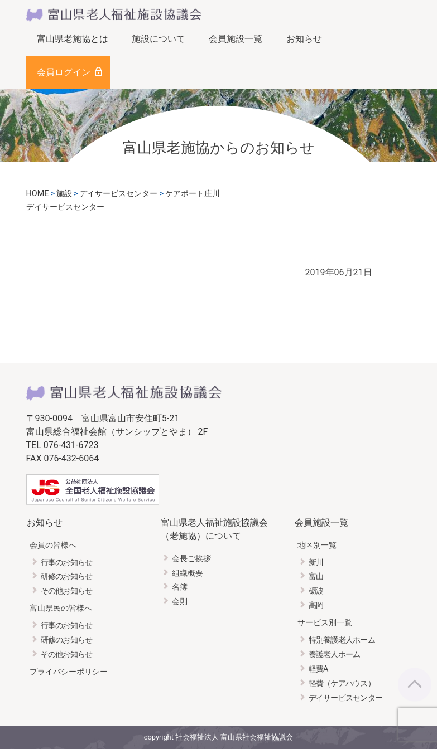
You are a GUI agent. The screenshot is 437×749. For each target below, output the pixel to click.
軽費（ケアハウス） (342, 683)
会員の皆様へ (53, 545)
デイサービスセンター (346, 698)
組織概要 (187, 573)
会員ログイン (63, 72)
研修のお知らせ (67, 576)
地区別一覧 (317, 545)
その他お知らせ (67, 591)
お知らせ (304, 38)
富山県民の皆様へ (61, 608)
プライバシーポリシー (69, 672)
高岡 (316, 605)
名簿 (180, 587)
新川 (316, 562)
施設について (158, 38)
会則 (180, 601)
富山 (316, 576)
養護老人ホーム (335, 654)
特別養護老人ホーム (342, 640)
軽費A (318, 669)
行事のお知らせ (67, 562)
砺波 (316, 591)
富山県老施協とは (72, 38)
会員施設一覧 (235, 38)
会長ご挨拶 (191, 558)
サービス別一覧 (324, 623)
